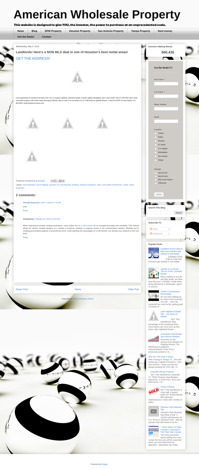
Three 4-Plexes (168, 387)
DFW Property (53, 31)
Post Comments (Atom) (83, 299)
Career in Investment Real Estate (170, 292)
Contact (46, 36)
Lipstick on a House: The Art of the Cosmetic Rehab (171, 271)
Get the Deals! (26, 36)
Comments (156, 233)
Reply (25, 210)
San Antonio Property (111, 31)
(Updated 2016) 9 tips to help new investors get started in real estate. (172, 251)
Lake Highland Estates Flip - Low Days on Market (171, 314)
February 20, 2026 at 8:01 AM (47, 219)
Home (78, 289)
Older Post (133, 289)
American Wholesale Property (97, 14)
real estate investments (112, 185)
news (99, 185)
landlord (75, 185)
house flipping (42, 185)
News (21, 31)
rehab (125, 185)
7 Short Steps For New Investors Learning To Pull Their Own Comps (171, 429)
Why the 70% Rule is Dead (160, 357)
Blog (34, 31)
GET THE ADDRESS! (33, 58)
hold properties (29, 185)
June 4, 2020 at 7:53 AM (50, 202)
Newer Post (22, 289)
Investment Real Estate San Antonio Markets (171, 335)
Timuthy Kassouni (31, 202)
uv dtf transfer (87, 225)
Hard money (165, 31)
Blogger (104, 464)
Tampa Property (140, 31)
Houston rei (54, 185)
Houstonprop (65, 185)
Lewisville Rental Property (162, 372)
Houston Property (79, 31)
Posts (154, 229)
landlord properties (88, 185)
